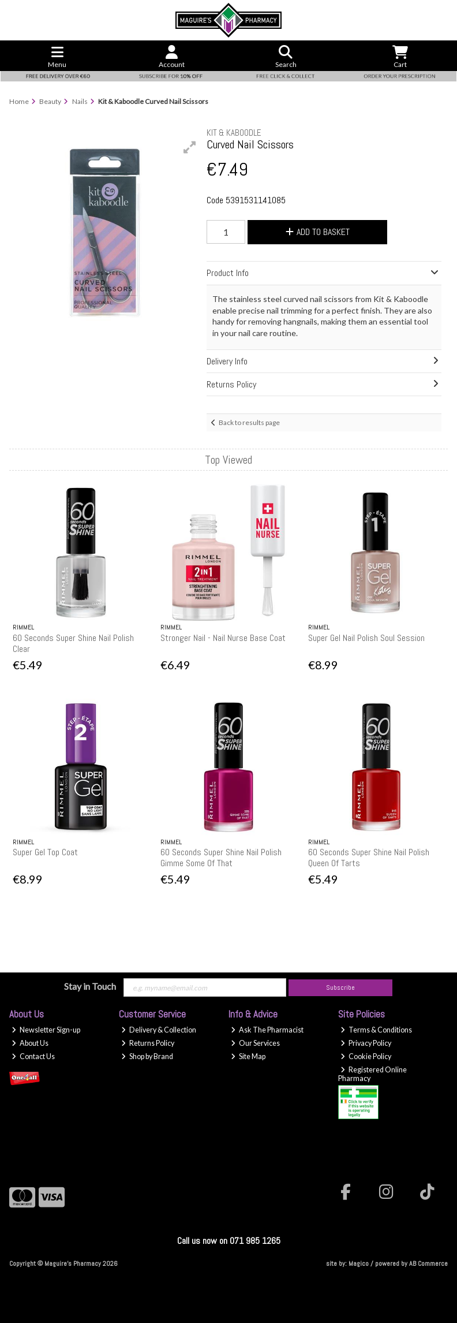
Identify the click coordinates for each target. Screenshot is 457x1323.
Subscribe (340, 987)
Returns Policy (147, 1043)
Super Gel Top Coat (45, 852)
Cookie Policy (365, 1056)
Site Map (248, 1056)
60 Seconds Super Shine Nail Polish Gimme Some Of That (221, 857)
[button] (190, 147)
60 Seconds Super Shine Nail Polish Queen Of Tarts (368, 857)
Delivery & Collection (158, 1030)
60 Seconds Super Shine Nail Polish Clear (73, 643)
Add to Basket (318, 232)
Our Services (255, 1043)
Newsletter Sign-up (46, 1030)
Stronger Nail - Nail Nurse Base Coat (223, 638)
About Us (30, 1043)
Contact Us (33, 1056)
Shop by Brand (147, 1056)
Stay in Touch (90, 986)
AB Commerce (428, 1263)
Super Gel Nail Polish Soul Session (366, 638)
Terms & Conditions (376, 1030)
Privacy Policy (365, 1043)
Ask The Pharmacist (267, 1030)
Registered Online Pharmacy (372, 1074)
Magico (359, 1263)
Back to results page (249, 422)
